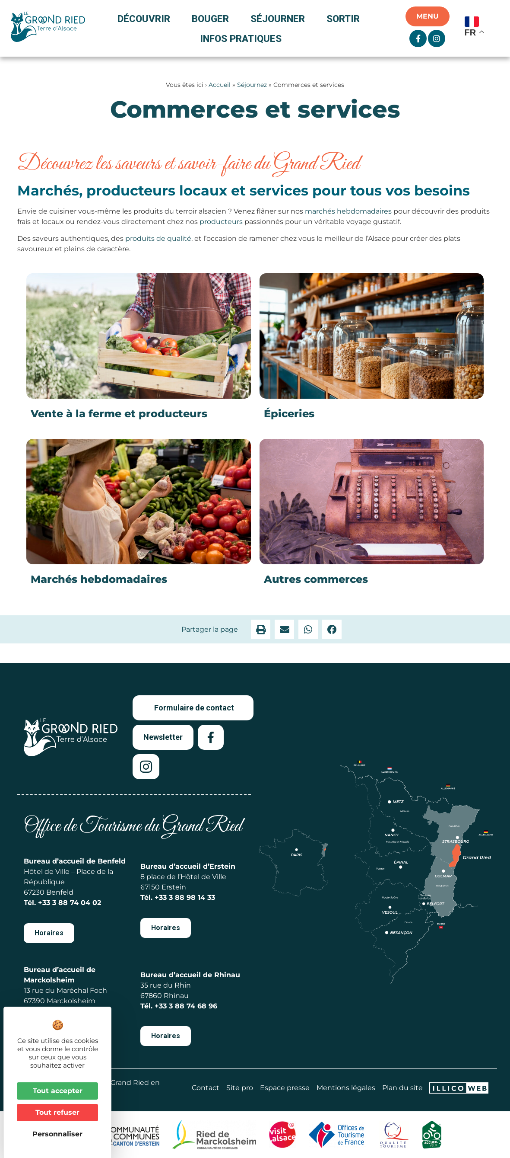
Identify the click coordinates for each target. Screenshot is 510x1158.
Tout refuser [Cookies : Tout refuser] (57, 1112)
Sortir (345, 18)
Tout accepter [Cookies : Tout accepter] (57, 1091)
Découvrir (145, 18)
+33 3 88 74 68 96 (186, 1006)
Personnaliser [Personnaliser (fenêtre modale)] (57, 1134)
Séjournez (252, 84)
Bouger (212, 18)
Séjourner (279, 18)
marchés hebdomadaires (348, 211)
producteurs (221, 222)
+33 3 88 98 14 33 (185, 897)
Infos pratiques (241, 38)
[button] (260, 629)
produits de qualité (158, 238)
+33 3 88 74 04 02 (69, 903)
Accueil (220, 84)
